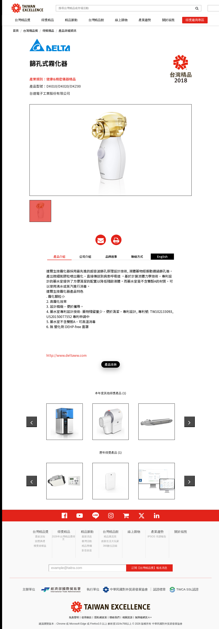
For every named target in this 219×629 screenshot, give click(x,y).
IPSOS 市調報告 (157, 536)
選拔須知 (40, 536)
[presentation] (31, 422)
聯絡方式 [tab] (137, 256)
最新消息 (87, 536)
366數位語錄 (110, 546)
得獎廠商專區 (195, 20)
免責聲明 (74, 617)
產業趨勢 (145, 20)
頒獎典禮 (40, 541)
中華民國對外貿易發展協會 (125, 589)
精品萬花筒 (110, 536)
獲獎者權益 (40, 546)
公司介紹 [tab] (85, 256)
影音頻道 (87, 550)
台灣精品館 (96, 20)
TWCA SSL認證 (184, 589)
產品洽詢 (110, 364)
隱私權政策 (100, 617)
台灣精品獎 (22, 20)
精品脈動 (71, 20)
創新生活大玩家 (110, 541)
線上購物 (121, 20)
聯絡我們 (115, 617)
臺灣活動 (87, 541)
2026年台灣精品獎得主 (63, 537)
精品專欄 (87, 546)
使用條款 (86, 617)
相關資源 (127, 617)
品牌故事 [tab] (111, 256)
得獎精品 (47, 20)
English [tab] (162, 256)
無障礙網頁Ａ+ (143, 617)
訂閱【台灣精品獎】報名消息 (149, 567)
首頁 (16, 30)
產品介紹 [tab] (59, 256)
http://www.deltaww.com (66, 355)
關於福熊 (168, 20)
